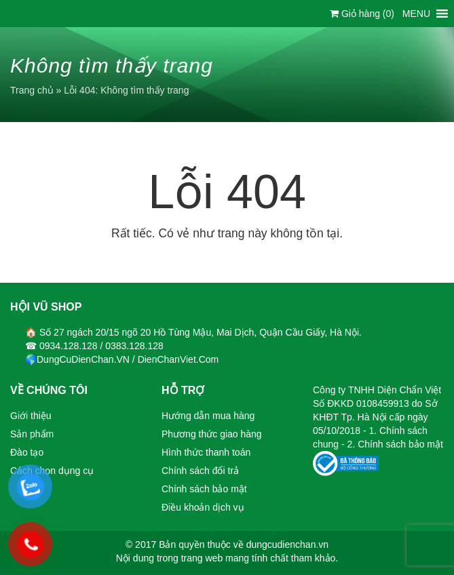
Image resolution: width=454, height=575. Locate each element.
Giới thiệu (31, 415)
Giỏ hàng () (362, 13)
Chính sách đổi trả (200, 470)
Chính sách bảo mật (204, 488)
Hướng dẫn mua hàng (208, 415)
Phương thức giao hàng (212, 434)
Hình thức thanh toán (206, 452)
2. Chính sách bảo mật (395, 444)
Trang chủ (32, 90)
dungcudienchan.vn (287, 544)
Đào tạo (26, 452)
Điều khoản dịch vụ (203, 507)
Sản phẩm (32, 434)
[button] (416, 13)
